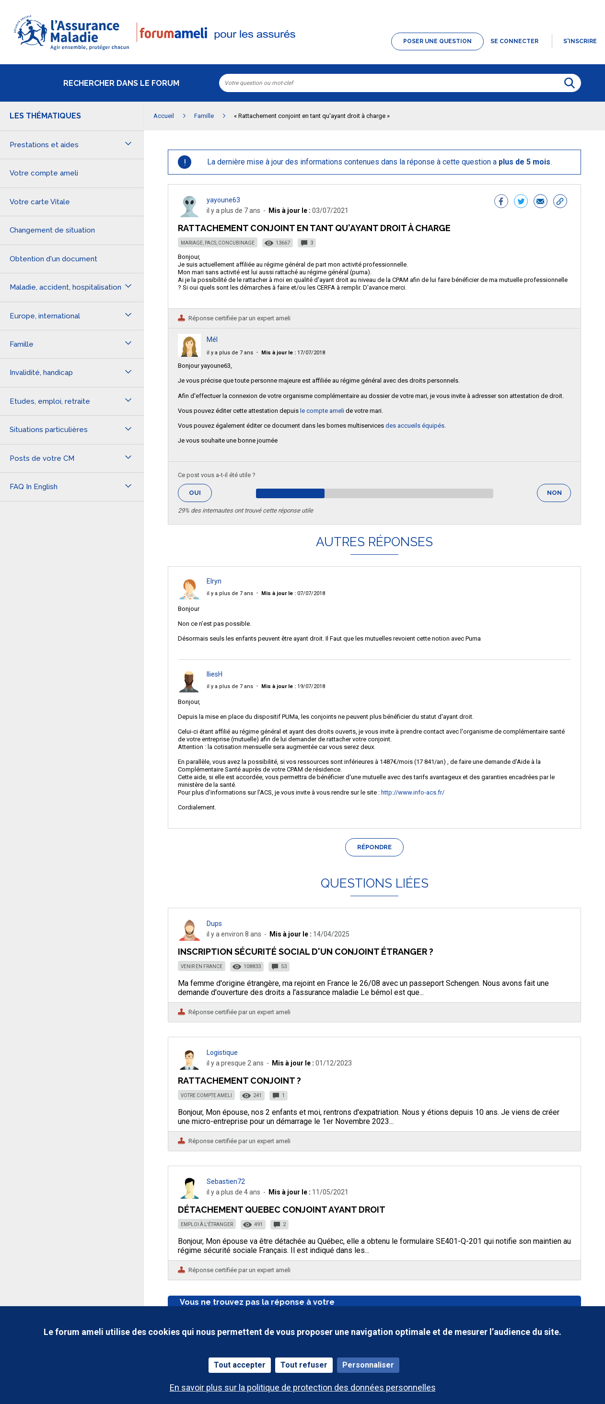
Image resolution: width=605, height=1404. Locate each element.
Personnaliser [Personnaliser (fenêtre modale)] (368, 1364)
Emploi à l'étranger (207, 1224)
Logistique (222, 1052)
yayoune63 (223, 200)
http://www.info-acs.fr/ (412, 792)
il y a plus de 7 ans (230, 353)
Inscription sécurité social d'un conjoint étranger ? (305, 952)
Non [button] (559, 495)
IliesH (214, 674)
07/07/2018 (293, 593)
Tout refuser (303, 1364)
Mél (212, 339)
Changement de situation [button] (52, 230)
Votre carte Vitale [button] (40, 202)
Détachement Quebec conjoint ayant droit (281, 1210)
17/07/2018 (293, 353)
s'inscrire (580, 41)
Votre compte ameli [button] (44, 173)
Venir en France (201, 966)
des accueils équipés (414, 425)
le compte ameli (322, 410)
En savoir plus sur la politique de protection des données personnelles (303, 1387)
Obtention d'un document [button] (53, 259)
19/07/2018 (293, 686)
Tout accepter (240, 1364)
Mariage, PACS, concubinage (218, 243)
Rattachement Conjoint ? (239, 1081)
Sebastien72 (226, 1181)
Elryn (214, 581)
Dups (214, 923)
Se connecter (514, 41)
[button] (302, 51)
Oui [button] (200, 492)
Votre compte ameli (206, 1095)
